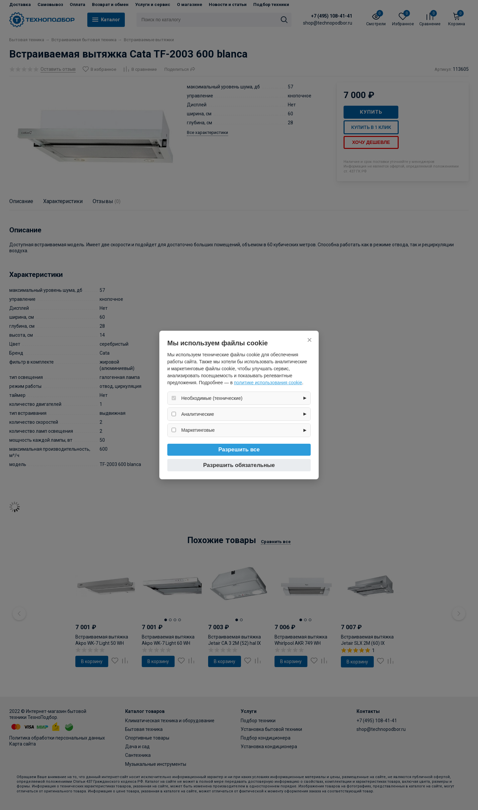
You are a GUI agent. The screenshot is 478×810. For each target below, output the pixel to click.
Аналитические (197, 414)
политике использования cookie (268, 382)
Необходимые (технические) (211, 398)
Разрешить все (239, 449)
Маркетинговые (198, 430)
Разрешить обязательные (239, 465)
